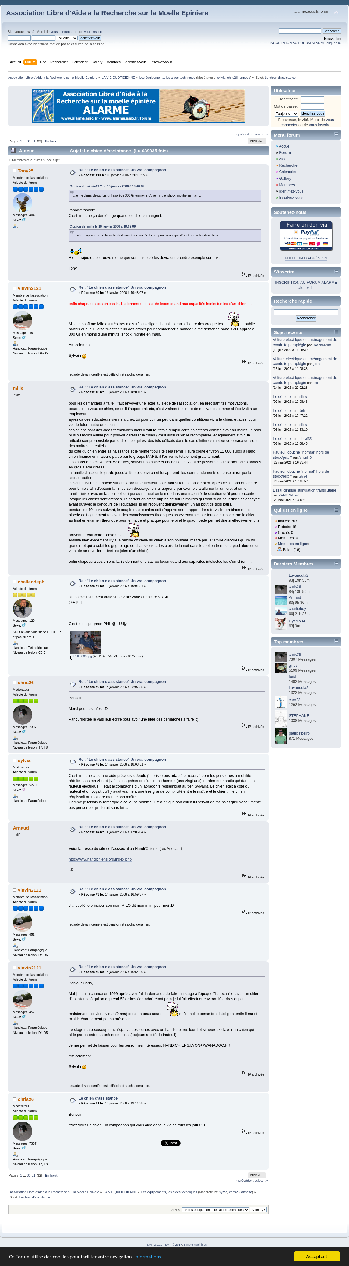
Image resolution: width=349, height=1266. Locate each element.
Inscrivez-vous (291, 198)
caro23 (294, 700)
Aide (283, 159)
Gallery (285, 178)
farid (302, 410)
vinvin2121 (29, 288)
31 (33, 141)
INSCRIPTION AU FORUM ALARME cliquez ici (305, 43)
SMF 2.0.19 (155, 1244)
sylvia (221, 77)
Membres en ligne (293, 544)
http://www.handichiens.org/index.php (100, 859)
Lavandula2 (298, 575)
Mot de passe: (286, 106)
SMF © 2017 (173, 1244)
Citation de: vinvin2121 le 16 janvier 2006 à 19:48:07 (107, 186)
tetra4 (303, 476)
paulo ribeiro (299, 733)
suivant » (261, 134)
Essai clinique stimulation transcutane (304, 490)
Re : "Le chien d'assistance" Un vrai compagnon (122, 170)
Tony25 (25, 170)
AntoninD (305, 457)
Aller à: (176, 1210)
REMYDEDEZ (289, 495)
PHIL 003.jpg (81, 656)
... (25, 141)
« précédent (244, 134)
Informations (147, 1257)
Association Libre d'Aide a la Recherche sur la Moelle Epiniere (107, 13)
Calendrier (288, 172)
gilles (316, 364)
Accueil (285, 146)
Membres (287, 185)
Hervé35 (305, 438)
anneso (244, 77)
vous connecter (62, 31)
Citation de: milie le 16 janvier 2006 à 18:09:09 (103, 226)
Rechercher (288, 165)
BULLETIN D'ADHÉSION (306, 258)
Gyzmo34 (297, 621)
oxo (315, 382)
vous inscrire (93, 31)
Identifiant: (289, 99)
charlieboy (297, 609)
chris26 (232, 77)
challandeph (31, 581)
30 (28, 141)
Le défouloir (283, 397)
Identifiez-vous (291, 191)
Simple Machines (195, 1244)
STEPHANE (299, 716)
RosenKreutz (322, 345)
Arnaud (295, 598)
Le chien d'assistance (98, 1098)
